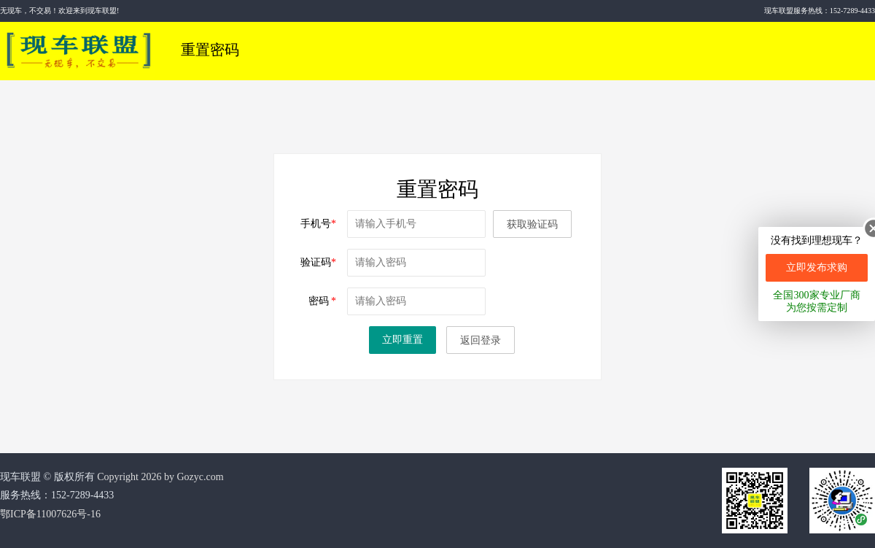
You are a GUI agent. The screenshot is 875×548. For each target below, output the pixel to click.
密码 (322, 301)
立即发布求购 (816, 267)
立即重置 (402, 339)
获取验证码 (532, 224)
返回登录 (480, 340)
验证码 (318, 262)
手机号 (318, 223)
